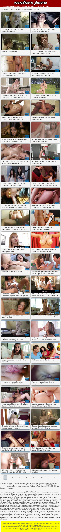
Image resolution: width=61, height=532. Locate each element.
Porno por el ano (10, 513)
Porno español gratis (29, 508)
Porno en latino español (46, 516)
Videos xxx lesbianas (27, 499)
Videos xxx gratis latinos (20, 503)
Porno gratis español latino (26, 505)
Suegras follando (34, 510)
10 (37, 477)
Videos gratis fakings (6, 493)
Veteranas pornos (54, 496)
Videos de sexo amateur (38, 502)
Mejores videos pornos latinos (9, 500)
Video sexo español (42, 506)
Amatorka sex (11, 486)
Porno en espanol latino (28, 506)
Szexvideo (3, 483)
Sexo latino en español (44, 494)
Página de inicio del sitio (12, 6)
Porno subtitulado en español (46, 517)
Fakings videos (41, 508)
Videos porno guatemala (35, 503)
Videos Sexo (13, 505)
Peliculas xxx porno (40, 505)
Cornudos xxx (4, 499)
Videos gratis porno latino (7, 494)
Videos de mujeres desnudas (17, 517)
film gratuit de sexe (29, 483)
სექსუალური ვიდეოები (7, 488)
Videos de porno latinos (47, 511)
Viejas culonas (32, 494)
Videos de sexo (23, 510)
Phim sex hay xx (37, 486)
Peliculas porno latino (31, 496)
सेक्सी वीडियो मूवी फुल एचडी (30, 485)
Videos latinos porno (20, 514)
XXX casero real (52, 505)
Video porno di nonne (16, 485)
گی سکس (40, 485)
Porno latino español (50, 497)
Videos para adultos (28, 6)
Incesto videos (11, 511)
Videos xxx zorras (41, 493)
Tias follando (50, 502)
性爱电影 (45, 486)
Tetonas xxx (12, 516)
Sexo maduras (11, 496)
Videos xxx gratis (43, 496)
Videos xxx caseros (37, 497)
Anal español (9, 514)
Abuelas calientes (18, 493)
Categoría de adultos (43, 6)
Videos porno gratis (21, 494)
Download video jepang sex (23, 486)
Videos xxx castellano (32, 516)
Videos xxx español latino (12, 506)
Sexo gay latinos (26, 497)
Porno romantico (32, 517)
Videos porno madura (25, 500)
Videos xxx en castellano (14, 508)
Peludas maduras (33, 513)
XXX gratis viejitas (14, 499)
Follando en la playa (14, 497)
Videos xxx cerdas (21, 513)
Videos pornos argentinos (52, 499)
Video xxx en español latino (30, 3)
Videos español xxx (45, 513)
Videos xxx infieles (37, 500)
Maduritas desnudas (33, 511)
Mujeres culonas (13, 510)
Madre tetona (20, 496)
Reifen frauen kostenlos (42, 483)
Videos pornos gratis (50, 500)
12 (48, 477)
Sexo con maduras (45, 510)
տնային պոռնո (53, 486)
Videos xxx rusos (21, 511)
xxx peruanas (21, 516)
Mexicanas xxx (46, 514)
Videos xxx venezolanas (34, 514)
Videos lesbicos (48, 503)
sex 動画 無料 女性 (49, 485)
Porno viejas (3, 497)
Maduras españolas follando (21, 502)
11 (42, 477)
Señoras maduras (29, 493)
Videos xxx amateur (53, 493)
